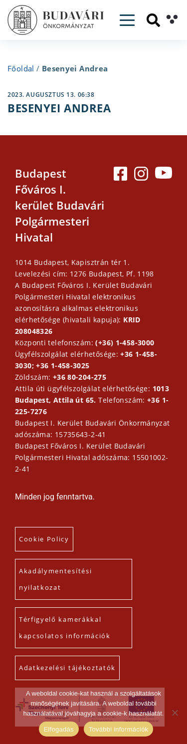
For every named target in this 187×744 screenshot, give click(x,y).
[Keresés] (153, 20)
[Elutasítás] (175, 713)
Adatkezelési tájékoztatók (67, 667)
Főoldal (20, 68)
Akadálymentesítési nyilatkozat (55, 579)
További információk (119, 729)
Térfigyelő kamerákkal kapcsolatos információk (65, 627)
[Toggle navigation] (127, 20)
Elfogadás (59, 729)
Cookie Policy (44, 538)
